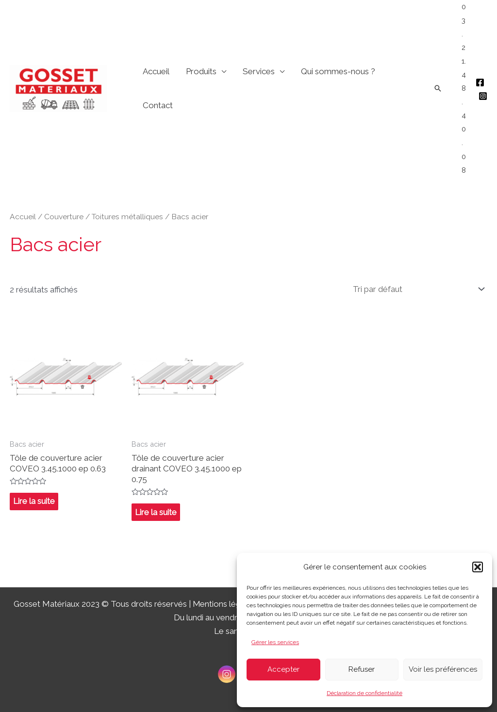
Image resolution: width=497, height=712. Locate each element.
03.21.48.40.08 (464, 88)
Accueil (156, 71)
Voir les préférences (443, 669)
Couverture (63, 216)
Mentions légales (225, 604)
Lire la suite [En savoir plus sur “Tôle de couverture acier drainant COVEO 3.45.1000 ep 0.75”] (156, 512)
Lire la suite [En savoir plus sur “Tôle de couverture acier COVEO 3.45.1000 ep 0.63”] (34, 501)
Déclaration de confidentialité (364, 693)
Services (259, 71)
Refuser (361, 669)
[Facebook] (480, 82)
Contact (158, 105)
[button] (477, 567)
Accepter (283, 669)
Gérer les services (275, 642)
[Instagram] (483, 96)
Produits (201, 71)
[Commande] (417, 288)
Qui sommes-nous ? (338, 71)
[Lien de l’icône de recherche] (437, 88)
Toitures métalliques (127, 216)
